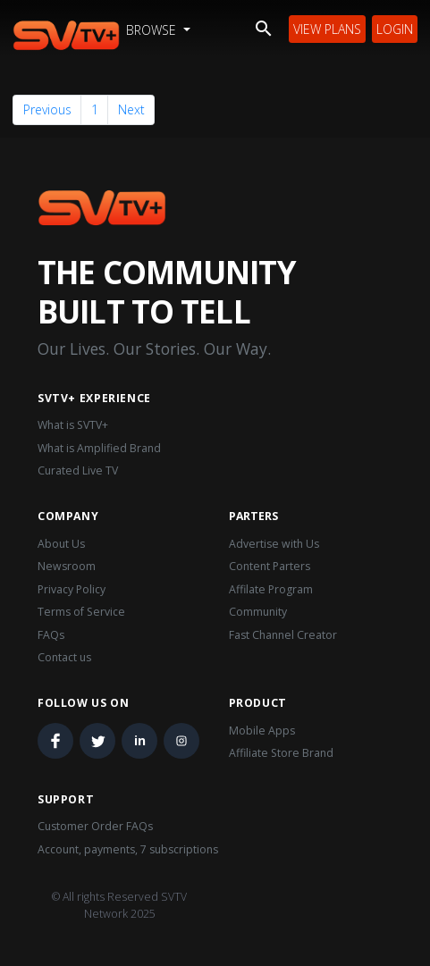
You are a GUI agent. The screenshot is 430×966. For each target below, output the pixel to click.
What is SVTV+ (73, 425)
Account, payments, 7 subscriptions (128, 849)
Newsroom (67, 566)
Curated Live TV (78, 470)
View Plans (327, 29)
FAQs (51, 635)
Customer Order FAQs (95, 826)
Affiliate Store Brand (281, 752)
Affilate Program (271, 589)
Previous (47, 109)
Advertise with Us (274, 543)
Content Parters (269, 566)
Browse (153, 29)
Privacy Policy (71, 589)
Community (258, 611)
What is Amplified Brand (99, 448)
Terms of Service (81, 611)
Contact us (64, 657)
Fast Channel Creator (283, 635)
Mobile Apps (262, 730)
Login (394, 29)
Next (131, 109)
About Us (61, 543)
